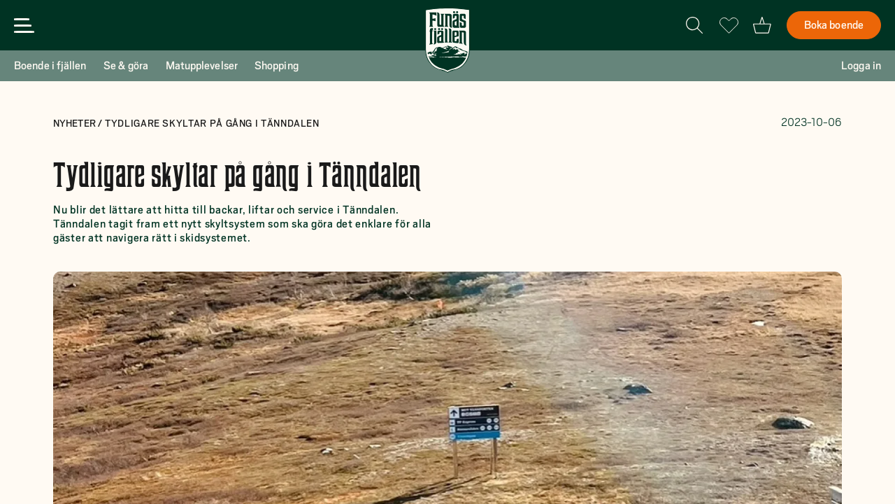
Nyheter (75, 123)
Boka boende (834, 25)
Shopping (277, 65)
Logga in (861, 65)
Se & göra (126, 65)
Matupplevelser (202, 65)
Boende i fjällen (50, 65)
